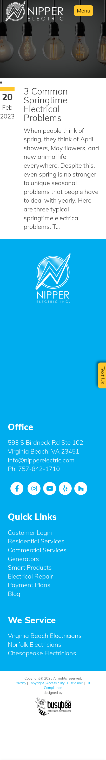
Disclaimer (75, 683)
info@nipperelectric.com (41, 460)
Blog (14, 594)
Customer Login (30, 532)
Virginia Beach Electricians (45, 635)
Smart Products (30, 567)
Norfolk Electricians (34, 644)
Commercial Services (37, 550)
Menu (83, 10)
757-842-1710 (39, 469)
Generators (23, 559)
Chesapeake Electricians (42, 653)
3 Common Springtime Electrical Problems (46, 104)
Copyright (36, 683)
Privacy (20, 683)
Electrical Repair (30, 576)
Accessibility (55, 683)
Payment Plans (29, 585)
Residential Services (36, 541)
